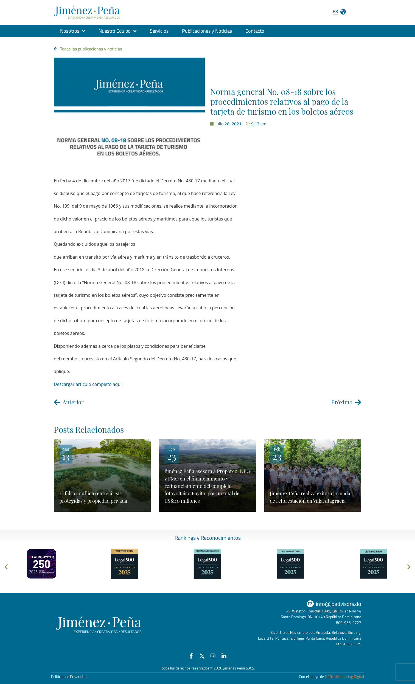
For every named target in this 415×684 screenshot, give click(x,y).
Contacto (254, 31)
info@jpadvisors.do (338, 604)
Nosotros (72, 31)
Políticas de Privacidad (68, 676)
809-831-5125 (348, 644)
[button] (6, 566)
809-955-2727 (348, 622)
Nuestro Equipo (117, 31)
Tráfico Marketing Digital (344, 676)
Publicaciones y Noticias (207, 31)
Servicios (159, 31)
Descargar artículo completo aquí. (88, 384)
